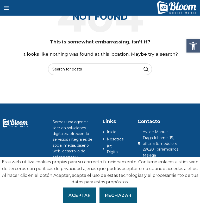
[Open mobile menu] (6, 8)
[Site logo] (176, 7)
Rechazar (118, 195)
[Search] (100, 69)
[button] (193, 46)
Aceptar (79, 195)
